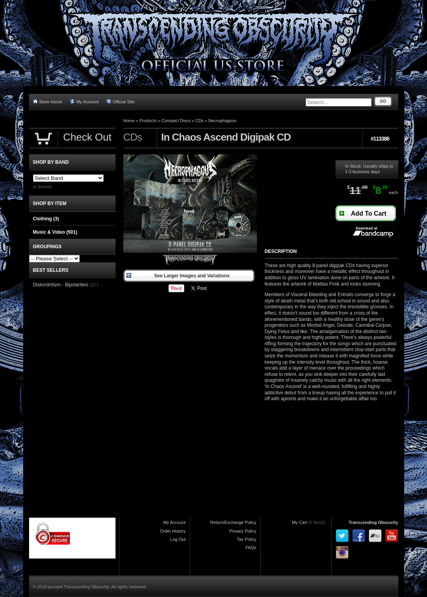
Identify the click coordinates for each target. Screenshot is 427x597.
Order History (172, 531)
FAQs (251, 547)
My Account (84, 101)
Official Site (120, 101)
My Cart (299, 522)
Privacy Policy (242, 531)
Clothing (46, 219)
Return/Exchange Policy (233, 522)
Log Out (177, 539)
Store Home (47, 101)
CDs (199, 120)
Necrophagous (223, 120)
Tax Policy (247, 539)
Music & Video (55, 232)
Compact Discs (176, 120)
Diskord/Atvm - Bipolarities (60, 285)
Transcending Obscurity (373, 522)
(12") (93, 284)
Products (147, 120)
